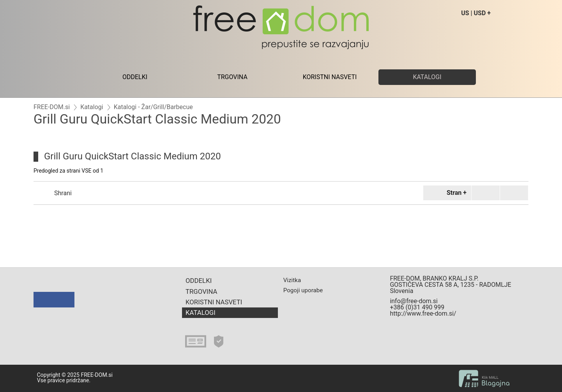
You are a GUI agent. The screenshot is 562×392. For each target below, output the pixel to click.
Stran (445, 193)
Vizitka (292, 280)
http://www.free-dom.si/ (423, 313)
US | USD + (476, 13)
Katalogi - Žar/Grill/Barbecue (153, 107)
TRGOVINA (232, 77)
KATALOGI (427, 77)
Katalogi (91, 107)
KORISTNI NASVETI (330, 77)
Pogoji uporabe (303, 290)
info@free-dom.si (414, 301)
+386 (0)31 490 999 (417, 307)
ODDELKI (134, 77)
